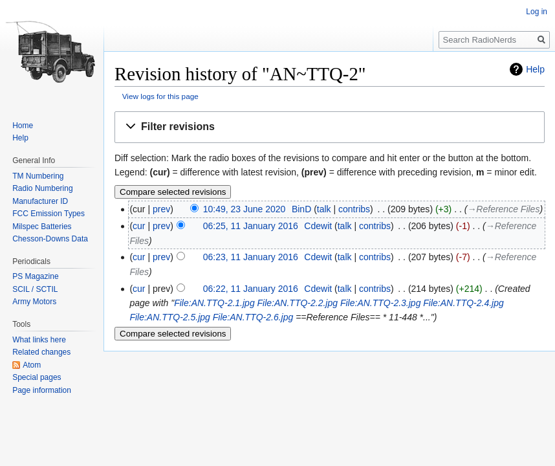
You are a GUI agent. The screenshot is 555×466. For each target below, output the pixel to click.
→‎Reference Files (503, 209)
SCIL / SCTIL (35, 289)
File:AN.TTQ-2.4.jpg (463, 303)
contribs (354, 209)
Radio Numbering (42, 188)
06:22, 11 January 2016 (250, 288)
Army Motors (34, 301)
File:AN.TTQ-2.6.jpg (253, 317)
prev (161, 209)
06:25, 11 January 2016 (250, 226)
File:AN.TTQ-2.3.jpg (380, 303)
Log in (536, 11)
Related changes (41, 352)
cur (139, 226)
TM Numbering (37, 176)
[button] (329, 127)
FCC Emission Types (48, 213)
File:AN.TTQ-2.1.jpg (214, 303)
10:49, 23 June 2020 (244, 209)
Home (22, 125)
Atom (32, 365)
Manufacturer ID (40, 201)
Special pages (36, 377)
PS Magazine (35, 276)
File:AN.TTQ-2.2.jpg (297, 303)
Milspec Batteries (41, 226)
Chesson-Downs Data (50, 238)
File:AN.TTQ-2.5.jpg (169, 317)
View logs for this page (160, 96)
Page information (41, 390)
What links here (39, 339)
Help (535, 69)
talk (324, 209)
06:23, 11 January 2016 (250, 257)
